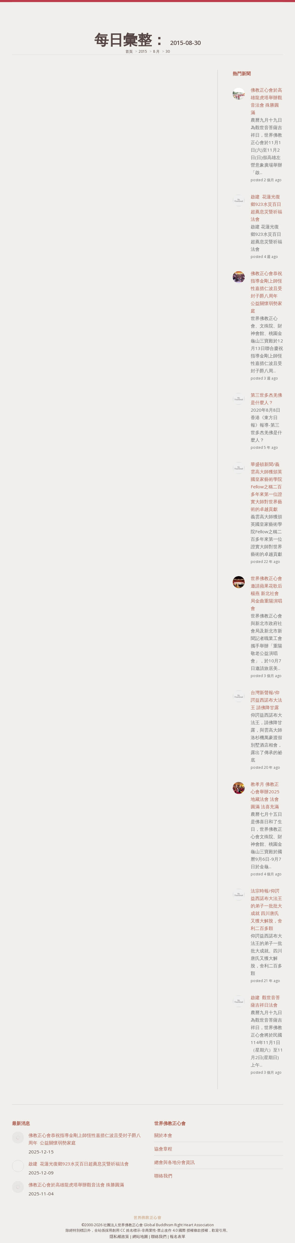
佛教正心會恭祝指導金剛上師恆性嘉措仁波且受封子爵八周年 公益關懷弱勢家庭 (84, 1139)
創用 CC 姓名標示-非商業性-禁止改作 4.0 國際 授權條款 (156, 1230)
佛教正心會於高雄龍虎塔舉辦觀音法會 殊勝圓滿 (76, 1185)
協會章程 (163, 1149)
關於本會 (163, 1135)
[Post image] (18, 1138)
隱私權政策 (119, 1236)
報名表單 (177, 1236)
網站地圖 (140, 1236)
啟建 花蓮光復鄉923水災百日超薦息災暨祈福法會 (78, 1164)
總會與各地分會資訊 (174, 1162)
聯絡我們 (163, 1176)
